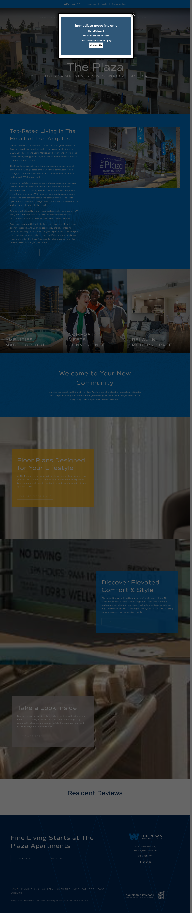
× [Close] (133, 14)
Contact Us (96, 45)
